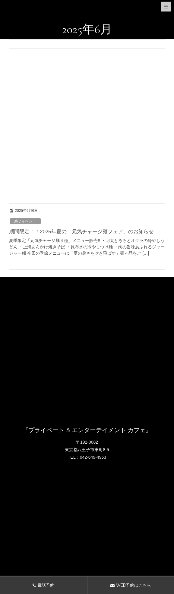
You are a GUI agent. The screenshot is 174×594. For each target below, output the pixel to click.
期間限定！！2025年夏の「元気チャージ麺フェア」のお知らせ (81, 231)
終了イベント (25, 221)
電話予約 (45, 585)
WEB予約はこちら (133, 585)
